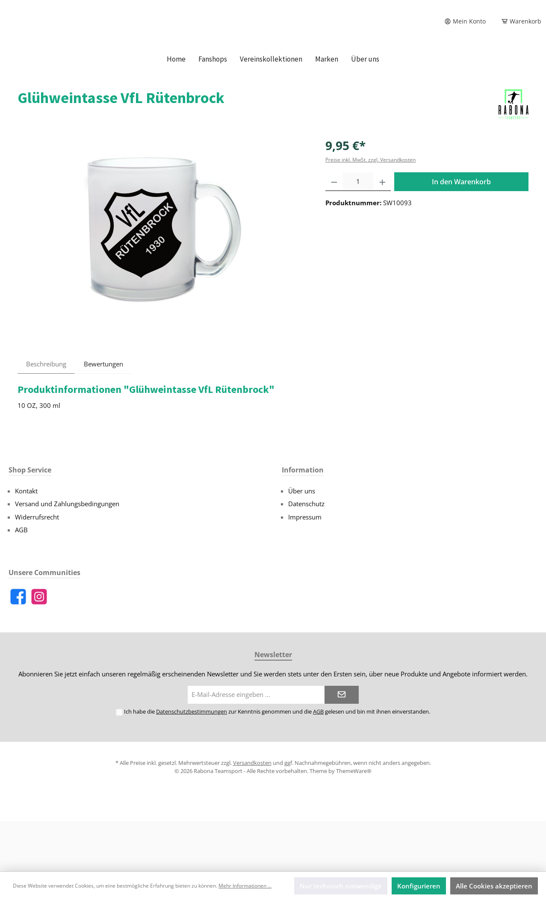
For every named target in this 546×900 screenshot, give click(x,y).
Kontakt (26, 541)
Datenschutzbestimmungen (191, 761)
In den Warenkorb (461, 231)
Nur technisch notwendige (341, 886)
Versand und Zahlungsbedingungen (67, 553)
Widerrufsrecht (37, 567)
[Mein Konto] (465, 21)
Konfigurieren (418, 886)
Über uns (301, 541)
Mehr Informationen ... (245, 885)
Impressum (305, 567)
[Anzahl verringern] (334, 231)
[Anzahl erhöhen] (382, 231)
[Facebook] (18, 646)
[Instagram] (39, 646)
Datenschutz (306, 553)
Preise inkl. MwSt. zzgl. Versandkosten (370, 209)
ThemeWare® (354, 821)
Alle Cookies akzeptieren (494, 886)
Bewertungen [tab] (103, 414)
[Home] (176, 109)
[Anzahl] (358, 231)
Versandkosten (252, 813)
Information (303, 520)
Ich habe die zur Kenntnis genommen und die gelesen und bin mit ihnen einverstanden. (277, 761)
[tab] (46, 414)
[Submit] (342, 745)
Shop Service (30, 520)
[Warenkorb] (519, 21)
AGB (21, 579)
